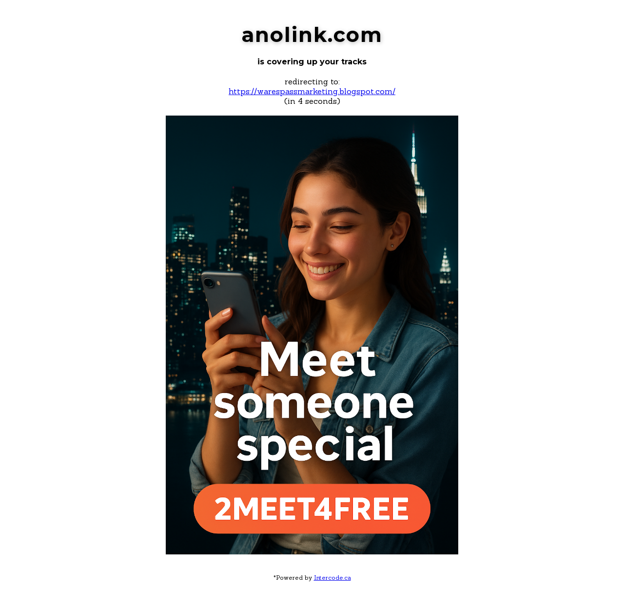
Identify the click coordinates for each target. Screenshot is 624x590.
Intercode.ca (332, 577)
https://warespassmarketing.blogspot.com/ (312, 91)
